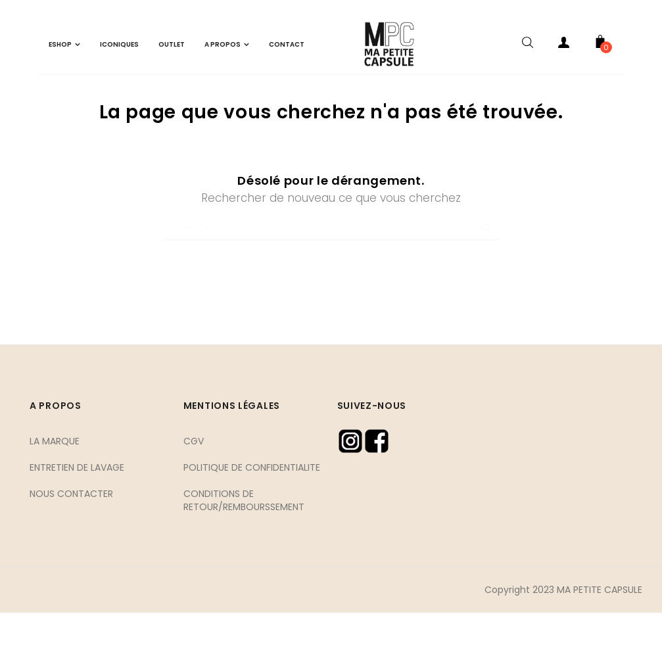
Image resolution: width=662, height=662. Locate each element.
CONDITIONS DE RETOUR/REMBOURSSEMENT (243, 549)
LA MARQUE (55, 489)
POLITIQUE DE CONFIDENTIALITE (251, 516)
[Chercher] (331, 277)
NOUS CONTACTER (71, 542)
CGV (193, 489)
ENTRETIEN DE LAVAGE (77, 516)
